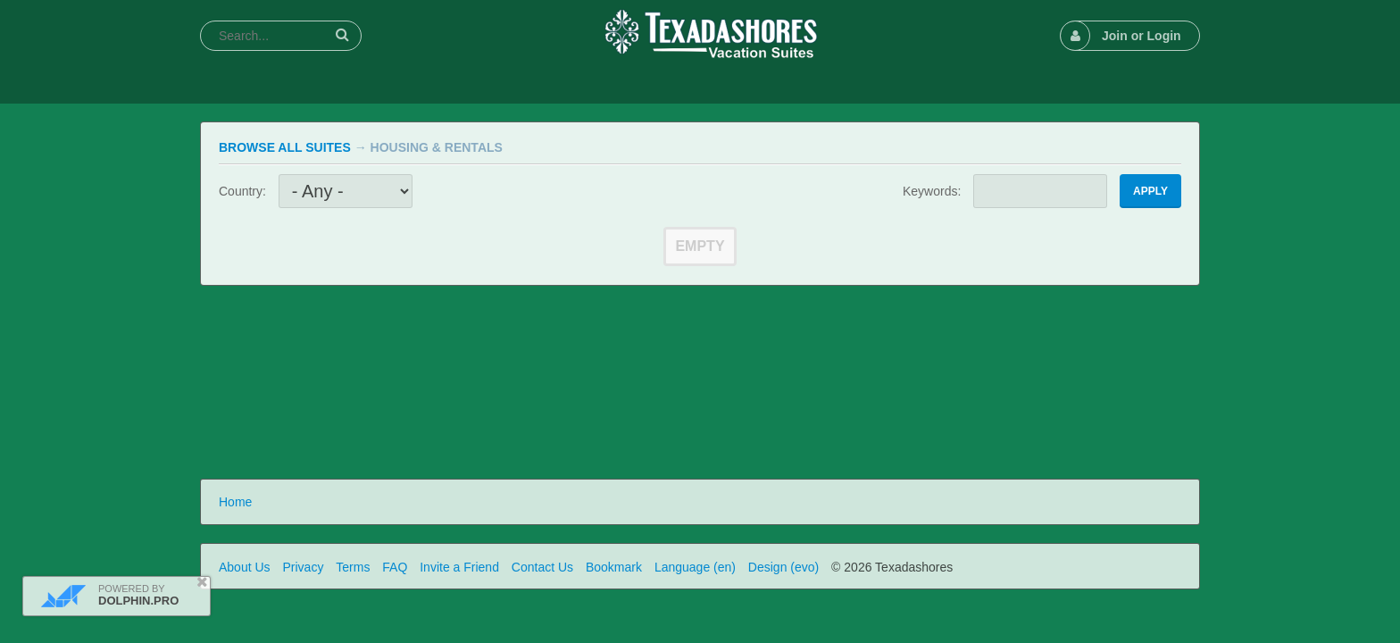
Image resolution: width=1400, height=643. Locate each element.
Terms (353, 567)
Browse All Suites (285, 147)
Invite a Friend (459, 567)
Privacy (302, 567)
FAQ (394, 567)
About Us (245, 567)
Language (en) (695, 567)
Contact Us (542, 567)
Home (235, 502)
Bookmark (614, 567)
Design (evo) (783, 567)
